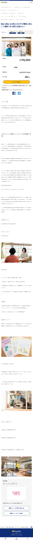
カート (27, 539)
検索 (29, 2)
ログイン (5, 539)
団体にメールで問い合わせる (16, 508)
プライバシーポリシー (17, 527)
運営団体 (13, 527)
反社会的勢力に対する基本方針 (24, 527)
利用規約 (10, 527)
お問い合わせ (2, 527)
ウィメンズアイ (10, 484)
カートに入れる (16, 82)
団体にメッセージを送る (16, 513)
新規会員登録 (16, 539)
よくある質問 (6, 527)
